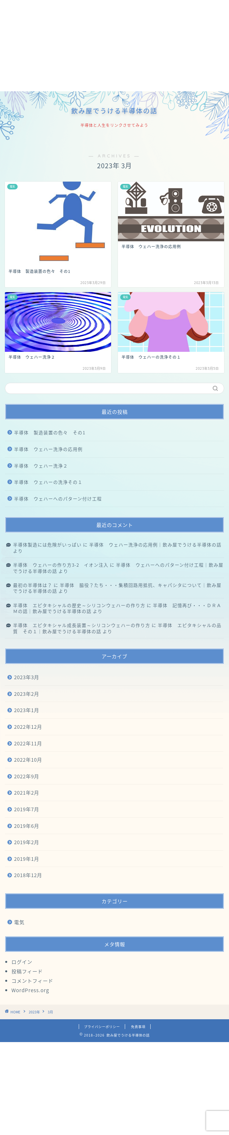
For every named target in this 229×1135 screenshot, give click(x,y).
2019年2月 (26, 842)
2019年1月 (26, 858)
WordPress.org (30, 990)
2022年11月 (28, 743)
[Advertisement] (114, 45)
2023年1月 (26, 710)
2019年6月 (26, 825)
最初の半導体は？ (32, 585)
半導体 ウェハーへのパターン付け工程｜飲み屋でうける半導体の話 (118, 567)
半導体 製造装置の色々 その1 (49, 432)
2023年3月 (26, 677)
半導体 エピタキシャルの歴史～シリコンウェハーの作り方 (79, 605)
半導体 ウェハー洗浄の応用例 (48, 449)
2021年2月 (26, 792)
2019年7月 (26, 809)
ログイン (21, 961)
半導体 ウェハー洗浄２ (41, 465)
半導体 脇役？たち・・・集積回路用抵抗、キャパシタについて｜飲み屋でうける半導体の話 (117, 588)
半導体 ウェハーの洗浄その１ (48, 482)
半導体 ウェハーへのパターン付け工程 (58, 498)
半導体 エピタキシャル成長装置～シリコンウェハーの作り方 (81, 625)
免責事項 (138, 1026)
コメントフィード (32, 980)
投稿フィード (27, 971)
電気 (19, 922)
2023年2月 (26, 693)
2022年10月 (28, 759)
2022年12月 (28, 726)
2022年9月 (26, 776)
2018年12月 (28, 875)
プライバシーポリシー (102, 1026)
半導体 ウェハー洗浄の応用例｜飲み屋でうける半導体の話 (155, 544)
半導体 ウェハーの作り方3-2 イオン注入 (60, 564)
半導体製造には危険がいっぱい (47, 544)
